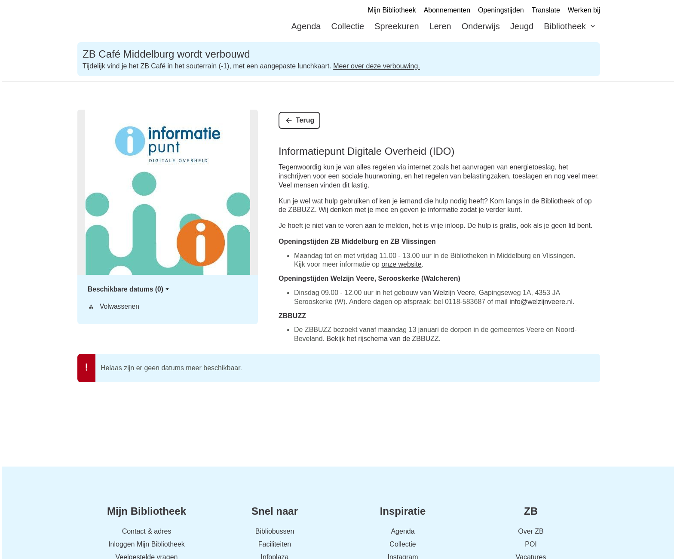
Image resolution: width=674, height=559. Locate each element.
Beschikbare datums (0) (129, 289)
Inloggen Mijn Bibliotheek (146, 544)
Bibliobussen (274, 531)
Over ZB (531, 531)
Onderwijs (481, 26)
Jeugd (522, 26)
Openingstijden (501, 10)
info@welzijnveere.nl (541, 301)
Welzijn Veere (454, 292)
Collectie (347, 26)
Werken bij (584, 10)
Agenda (306, 26)
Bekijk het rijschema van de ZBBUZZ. (384, 338)
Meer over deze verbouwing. (376, 66)
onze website (401, 264)
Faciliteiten (274, 544)
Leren (440, 26)
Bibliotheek (565, 26)
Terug (305, 120)
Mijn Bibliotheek (392, 10)
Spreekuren (396, 26)
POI (531, 544)
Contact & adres (147, 531)
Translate (546, 10)
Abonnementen (447, 10)
